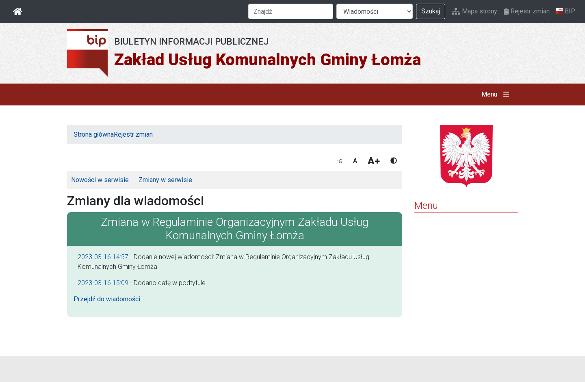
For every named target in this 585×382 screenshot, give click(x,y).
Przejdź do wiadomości (107, 299)
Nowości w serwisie (100, 180)
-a (339, 161)
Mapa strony (474, 11)
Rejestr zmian (527, 11)
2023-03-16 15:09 (103, 283)
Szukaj (430, 11)
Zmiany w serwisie (165, 180)
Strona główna (94, 134)
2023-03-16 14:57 (103, 257)
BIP (565, 11)
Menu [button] (497, 94)
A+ (374, 161)
